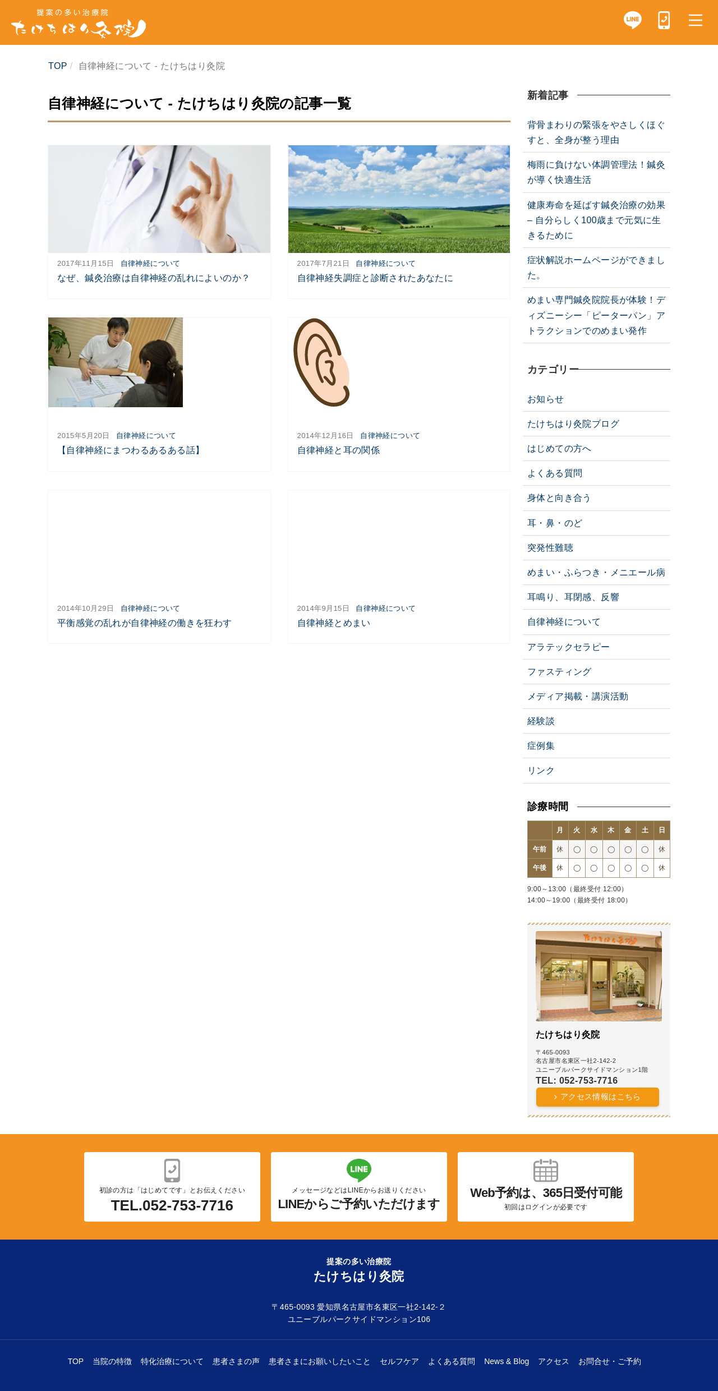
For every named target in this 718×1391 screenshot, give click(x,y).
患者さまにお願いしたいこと (320, 1361)
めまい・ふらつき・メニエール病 (596, 572)
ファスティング (559, 671)
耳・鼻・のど (554, 523)
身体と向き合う (559, 498)
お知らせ (545, 399)
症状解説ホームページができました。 (596, 267)
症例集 (541, 745)
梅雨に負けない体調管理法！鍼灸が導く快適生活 (596, 172)
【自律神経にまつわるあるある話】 (130, 450)
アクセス (553, 1361)
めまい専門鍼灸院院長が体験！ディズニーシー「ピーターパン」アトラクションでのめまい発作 (596, 315)
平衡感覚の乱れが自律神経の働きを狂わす (144, 623)
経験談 (541, 721)
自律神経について (151, 263)
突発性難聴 (550, 547)
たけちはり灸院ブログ (573, 424)
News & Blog (506, 1361)
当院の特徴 (112, 1361)
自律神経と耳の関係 (338, 450)
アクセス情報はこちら (600, 1096)
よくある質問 (554, 473)
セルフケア (399, 1361)
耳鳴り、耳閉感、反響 (573, 597)
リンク (541, 770)
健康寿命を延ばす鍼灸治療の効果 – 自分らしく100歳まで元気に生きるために (596, 220)
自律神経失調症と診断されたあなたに (375, 278)
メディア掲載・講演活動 (577, 696)
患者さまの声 (236, 1361)
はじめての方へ (559, 448)
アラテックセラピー (568, 647)
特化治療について (172, 1361)
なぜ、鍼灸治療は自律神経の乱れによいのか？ (153, 278)
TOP (76, 1361)
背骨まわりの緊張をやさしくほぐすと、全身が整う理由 (596, 132)
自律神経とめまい (334, 623)
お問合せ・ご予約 (609, 1361)
